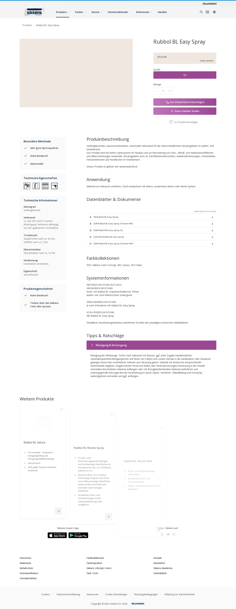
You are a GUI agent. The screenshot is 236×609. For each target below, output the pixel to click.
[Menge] (163, 90)
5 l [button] (185, 75)
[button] (214, 12)
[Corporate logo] (209, 3)
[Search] (201, 12)
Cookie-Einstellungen (116, 594)
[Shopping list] (208, 12)
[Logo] (34, 12)
